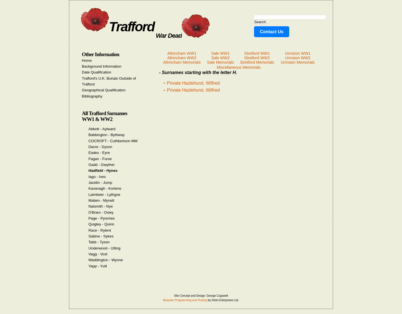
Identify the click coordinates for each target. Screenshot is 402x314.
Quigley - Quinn (101, 224)
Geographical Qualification (103, 90)
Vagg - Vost (97, 254)
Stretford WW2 (257, 58)
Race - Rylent (99, 230)
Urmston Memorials (298, 62)
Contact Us (271, 31)
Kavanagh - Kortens (104, 188)
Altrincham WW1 (181, 53)
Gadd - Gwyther (101, 165)
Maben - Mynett (101, 200)
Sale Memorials (220, 62)
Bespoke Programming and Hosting (185, 300)
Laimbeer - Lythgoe (104, 194)
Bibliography (92, 96)
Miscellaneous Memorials (238, 67)
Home (87, 60)
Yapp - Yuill (97, 266)
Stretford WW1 (257, 53)
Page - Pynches (101, 218)
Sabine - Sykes (101, 236)
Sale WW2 (220, 58)
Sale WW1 (220, 53)
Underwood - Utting (104, 248)
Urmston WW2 (297, 58)
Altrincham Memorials (182, 62)
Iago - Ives (97, 177)
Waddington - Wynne (105, 260)
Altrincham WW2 (181, 58)
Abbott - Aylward (102, 129)
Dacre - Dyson (100, 147)
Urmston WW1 (297, 53)
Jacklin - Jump (100, 182)
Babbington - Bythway (106, 135)
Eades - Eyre (99, 153)
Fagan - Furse (100, 159)
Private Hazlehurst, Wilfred (193, 83)
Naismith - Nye (100, 206)
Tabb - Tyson (99, 242)
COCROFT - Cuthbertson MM (113, 141)
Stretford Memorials (257, 62)
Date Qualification (96, 72)
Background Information (101, 66)
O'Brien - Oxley (101, 212)
